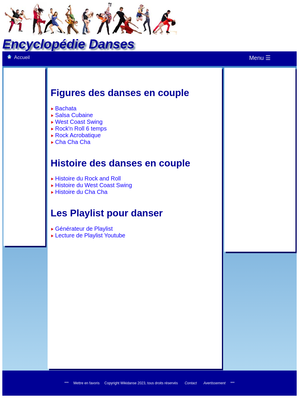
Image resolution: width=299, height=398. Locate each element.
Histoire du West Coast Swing (92, 185)
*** (232, 383)
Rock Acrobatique (77, 135)
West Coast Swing (77, 122)
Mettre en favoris (87, 383)
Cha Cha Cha (71, 142)
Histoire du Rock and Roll (87, 178)
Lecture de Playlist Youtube (89, 235)
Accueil (18, 57)
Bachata (65, 108)
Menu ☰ (260, 58)
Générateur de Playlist (83, 228)
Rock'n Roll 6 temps (80, 128)
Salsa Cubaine (73, 115)
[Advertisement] (24, 156)
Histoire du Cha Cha (80, 192)
